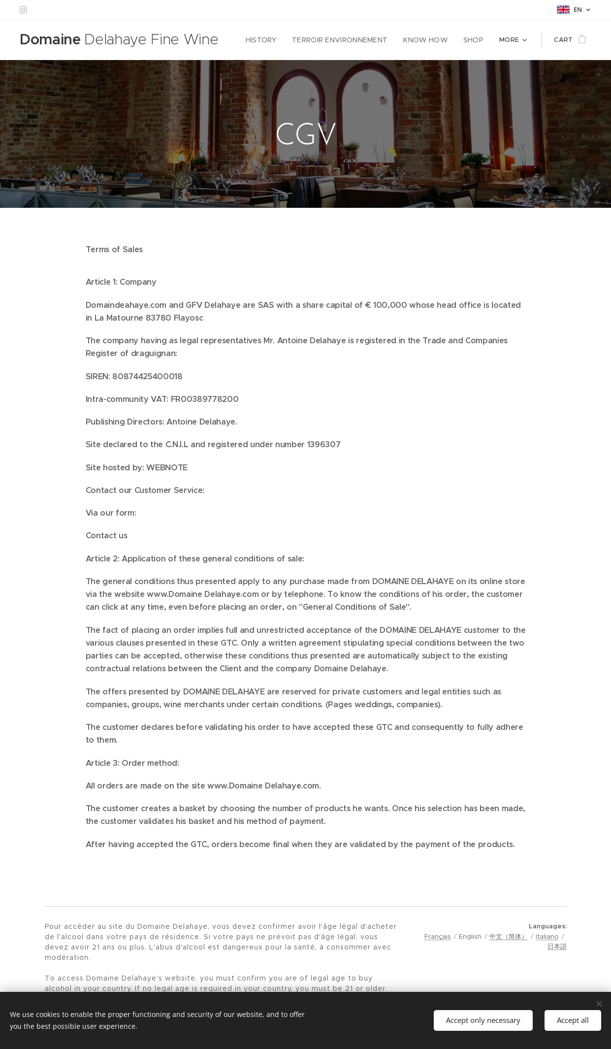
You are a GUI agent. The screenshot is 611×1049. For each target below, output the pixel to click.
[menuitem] (275, 40)
